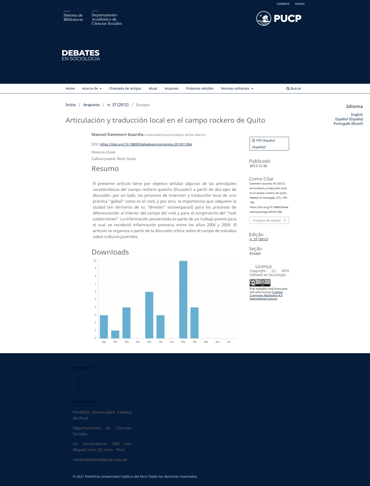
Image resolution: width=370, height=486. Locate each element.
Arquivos (172, 88)
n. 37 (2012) (118, 104)
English (357, 114)
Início (71, 104)
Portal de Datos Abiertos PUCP (106, 392)
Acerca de (90, 88)
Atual (153, 88)
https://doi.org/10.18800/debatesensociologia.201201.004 (146, 144)
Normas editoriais (235, 88)
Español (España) (349, 119)
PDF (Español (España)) (263, 143)
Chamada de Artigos (125, 88)
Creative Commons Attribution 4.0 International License (266, 295)
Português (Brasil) (348, 123)
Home (70, 88)
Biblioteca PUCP (94, 377)
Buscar (293, 88)
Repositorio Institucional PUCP (106, 382)
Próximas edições (200, 88)
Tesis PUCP (90, 387)
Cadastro (283, 3)
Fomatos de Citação (267, 220)
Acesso (300, 3)
